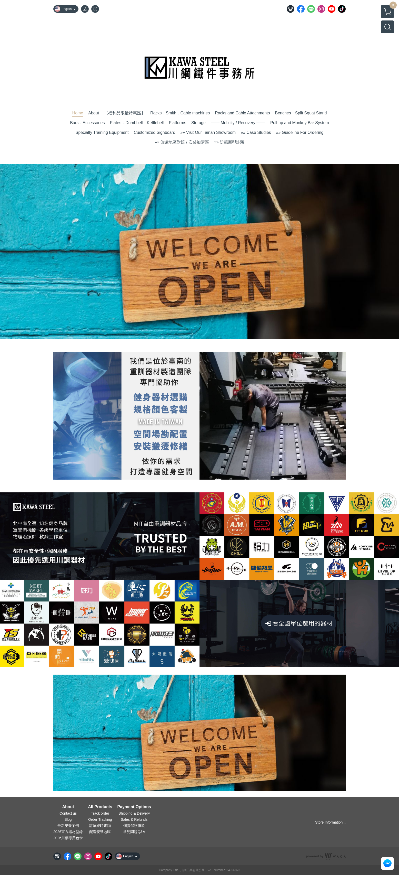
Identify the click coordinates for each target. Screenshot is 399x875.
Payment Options (134, 807)
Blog (68, 819)
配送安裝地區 (100, 832)
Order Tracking (100, 819)
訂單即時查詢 (100, 825)
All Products (100, 807)
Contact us (68, 813)
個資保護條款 (134, 825)
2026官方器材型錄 (68, 832)
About (68, 807)
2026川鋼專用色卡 (68, 838)
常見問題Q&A (134, 832)
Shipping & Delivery (134, 813)
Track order (100, 813)
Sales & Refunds (134, 819)
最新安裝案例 (68, 825)
